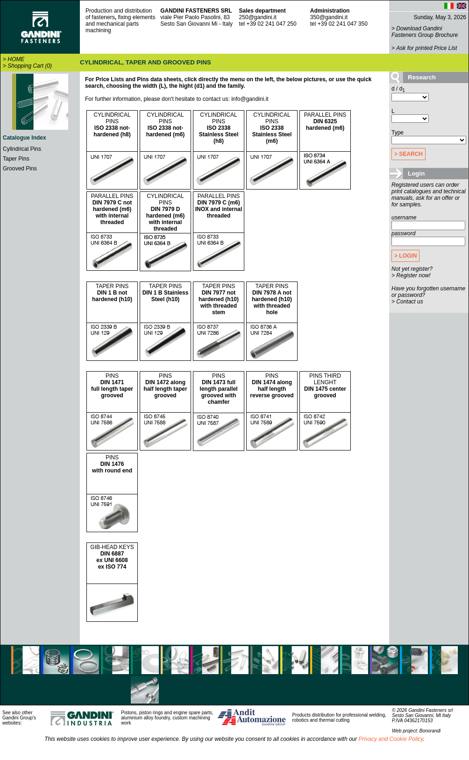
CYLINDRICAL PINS (111, 125)
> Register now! (411, 275)
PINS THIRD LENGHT (325, 386)
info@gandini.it (250, 99)
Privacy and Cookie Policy (391, 739)
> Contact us (407, 301)
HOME (15, 59)
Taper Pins (16, 158)
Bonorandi (430, 730)
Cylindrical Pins (22, 149)
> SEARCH (408, 154)
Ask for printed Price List (426, 48)
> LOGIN (405, 256)
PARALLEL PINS (325, 121)
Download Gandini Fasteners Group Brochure (424, 31)
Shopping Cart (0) (29, 66)
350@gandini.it (329, 17)
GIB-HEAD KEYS (112, 557)
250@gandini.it (258, 17)
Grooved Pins (20, 168)
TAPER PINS (112, 293)
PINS (112, 386)
